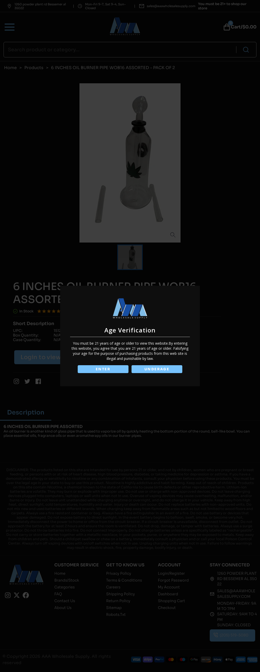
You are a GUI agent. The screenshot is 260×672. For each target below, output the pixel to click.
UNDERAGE (157, 369)
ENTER (102, 369)
